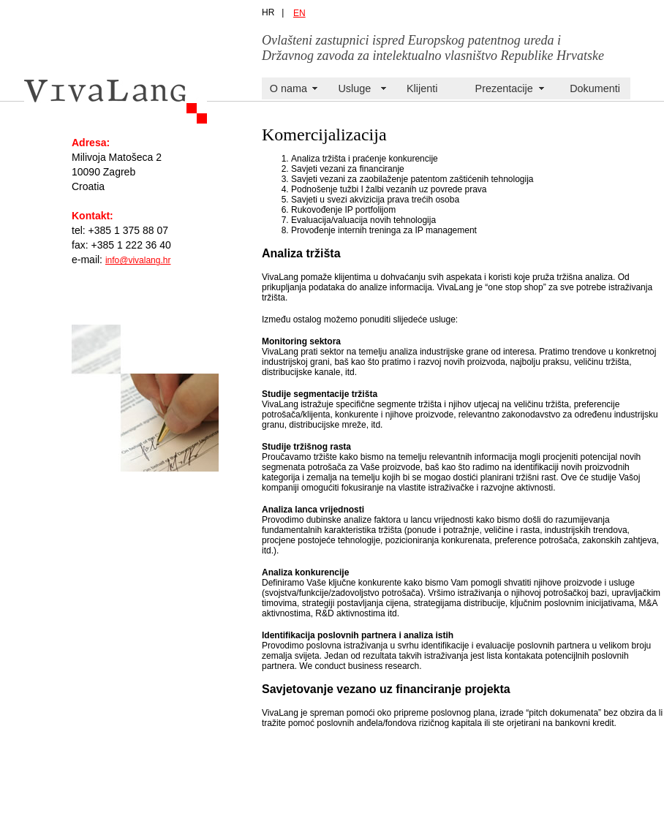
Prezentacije (504, 88)
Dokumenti (595, 88)
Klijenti (422, 88)
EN (299, 13)
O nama (288, 88)
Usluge (354, 88)
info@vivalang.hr (138, 260)
